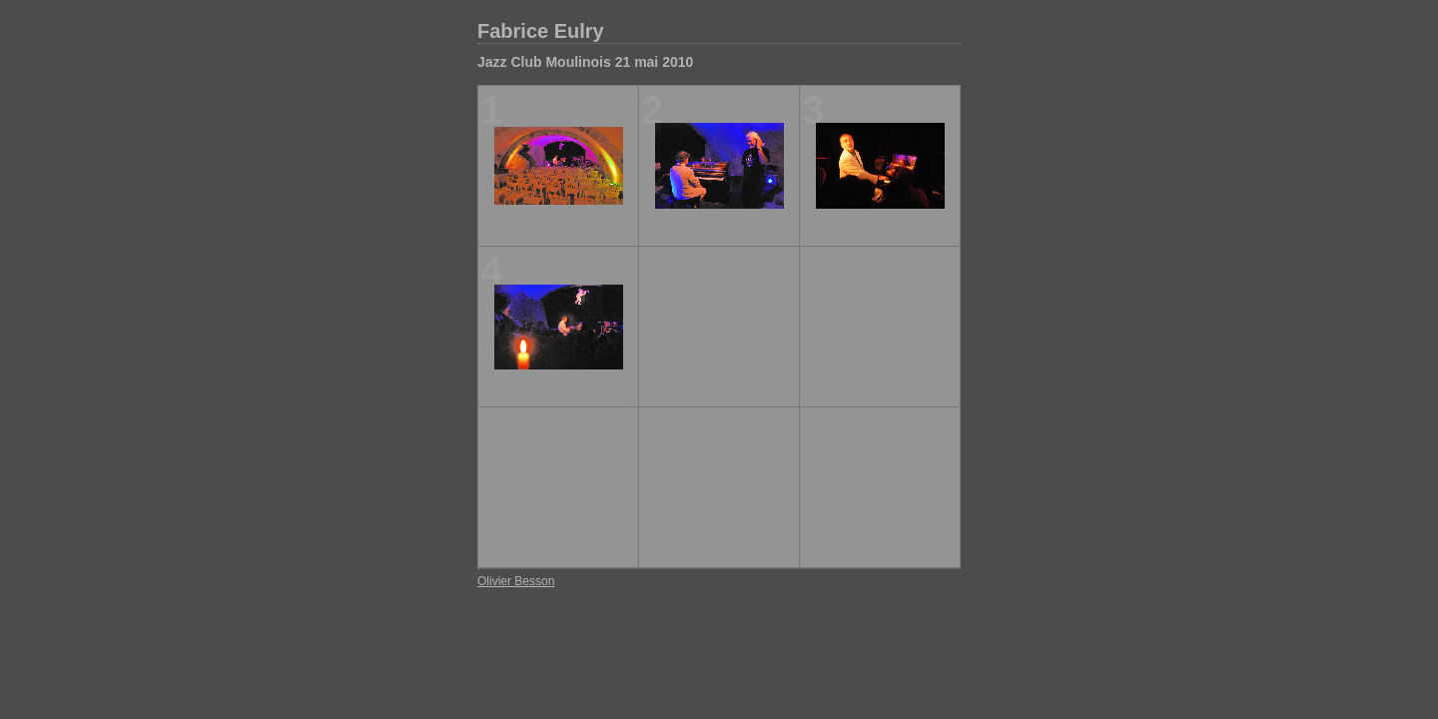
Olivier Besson (515, 581)
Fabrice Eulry (540, 31)
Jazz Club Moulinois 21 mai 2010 (585, 62)
